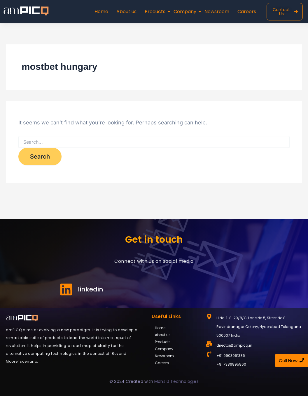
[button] (176, 341)
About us (126, 11)
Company (185, 11)
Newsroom (216, 11)
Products (156, 11)
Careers (246, 11)
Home (101, 11)
